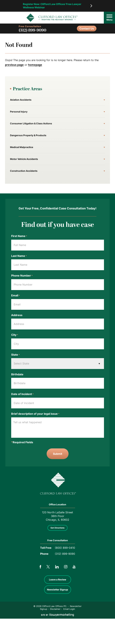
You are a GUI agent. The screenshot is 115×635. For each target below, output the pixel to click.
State (15, 355)
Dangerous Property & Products (28, 135)
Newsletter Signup (57, 589)
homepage (35, 64)
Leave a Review (57, 579)
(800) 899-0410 (65, 547)
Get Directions (57, 528)
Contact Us (86, 28)
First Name (19, 236)
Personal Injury (18, 111)
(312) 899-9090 (32, 30)
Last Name (19, 256)
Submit (57, 453)
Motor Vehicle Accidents (24, 159)
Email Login (69, 609)
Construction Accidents (23, 170)
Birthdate (17, 374)
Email (15, 295)
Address (16, 315)
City (14, 335)
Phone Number (22, 276)
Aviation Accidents (20, 99)
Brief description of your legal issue (35, 414)
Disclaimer (55, 609)
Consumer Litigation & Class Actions (31, 123)
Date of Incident (22, 394)
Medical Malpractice (21, 147)
